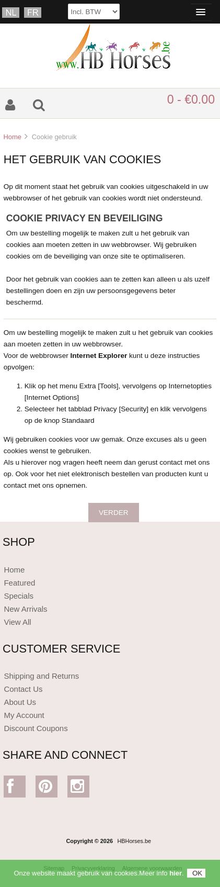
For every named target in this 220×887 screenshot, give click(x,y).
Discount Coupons (35, 728)
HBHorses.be (134, 841)
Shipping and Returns (41, 675)
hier (175, 876)
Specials (18, 595)
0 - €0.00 (191, 99)
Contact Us (23, 688)
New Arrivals (25, 608)
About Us (20, 702)
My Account (24, 715)
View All (17, 621)
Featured (19, 582)
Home (12, 137)
